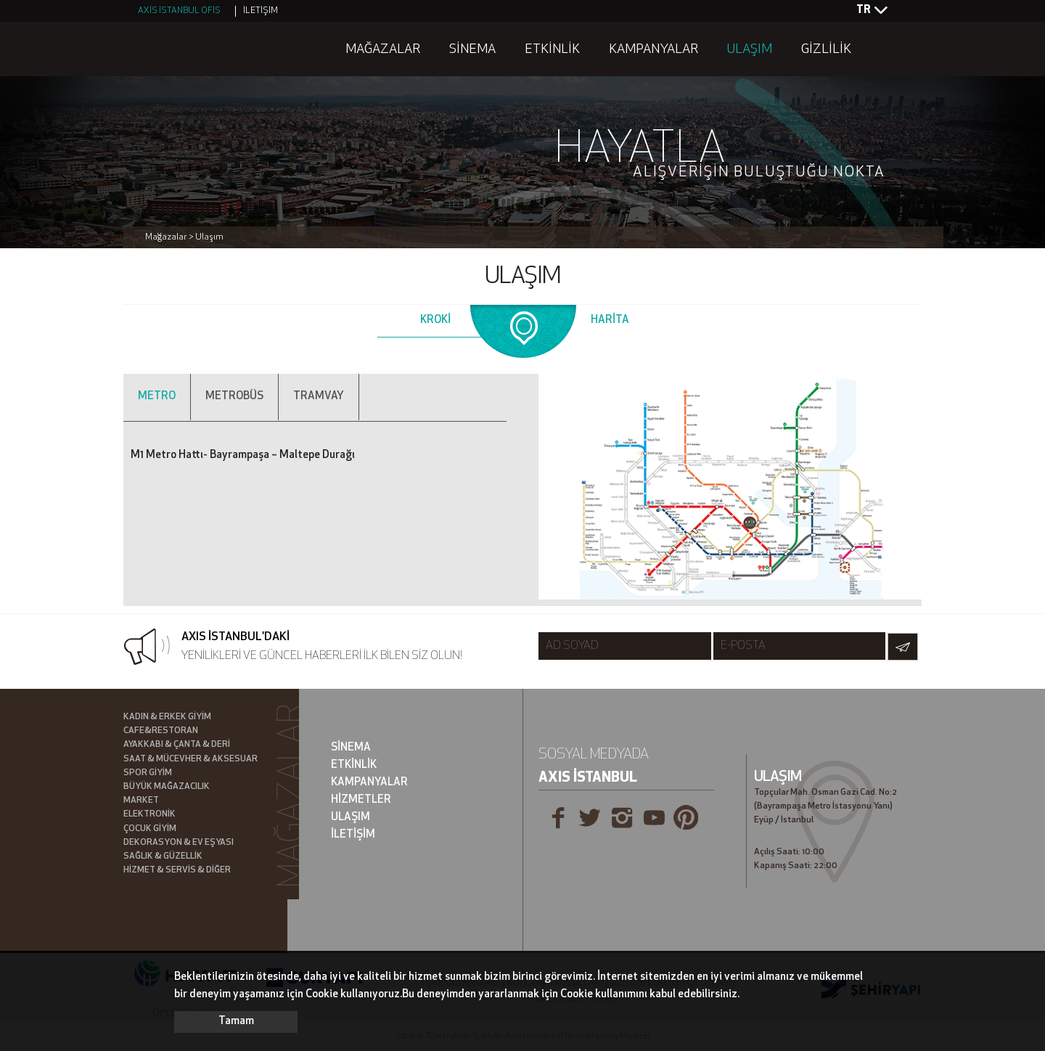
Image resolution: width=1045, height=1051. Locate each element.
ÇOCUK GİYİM (149, 829)
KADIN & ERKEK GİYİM (167, 717)
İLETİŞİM (260, 11)
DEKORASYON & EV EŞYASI (178, 842)
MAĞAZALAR (382, 50)
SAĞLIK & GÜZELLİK (162, 856)
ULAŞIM (749, 50)
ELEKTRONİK (149, 814)
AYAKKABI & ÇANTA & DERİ (176, 744)
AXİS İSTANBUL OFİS (179, 11)
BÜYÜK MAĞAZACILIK (166, 786)
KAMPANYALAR (653, 50)
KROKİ (435, 320)
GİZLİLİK (826, 50)
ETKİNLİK (552, 50)
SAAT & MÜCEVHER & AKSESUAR (190, 759)
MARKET (141, 800)
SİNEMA (472, 50)
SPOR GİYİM (147, 773)
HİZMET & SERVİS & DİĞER (177, 870)
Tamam (236, 1021)
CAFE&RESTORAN (160, 731)
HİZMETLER (361, 800)
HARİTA (610, 320)
